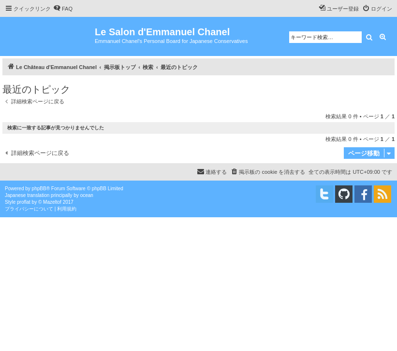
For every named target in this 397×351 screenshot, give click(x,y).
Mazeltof (52, 202)
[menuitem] (63, 8)
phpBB (39, 188)
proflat (23, 202)
